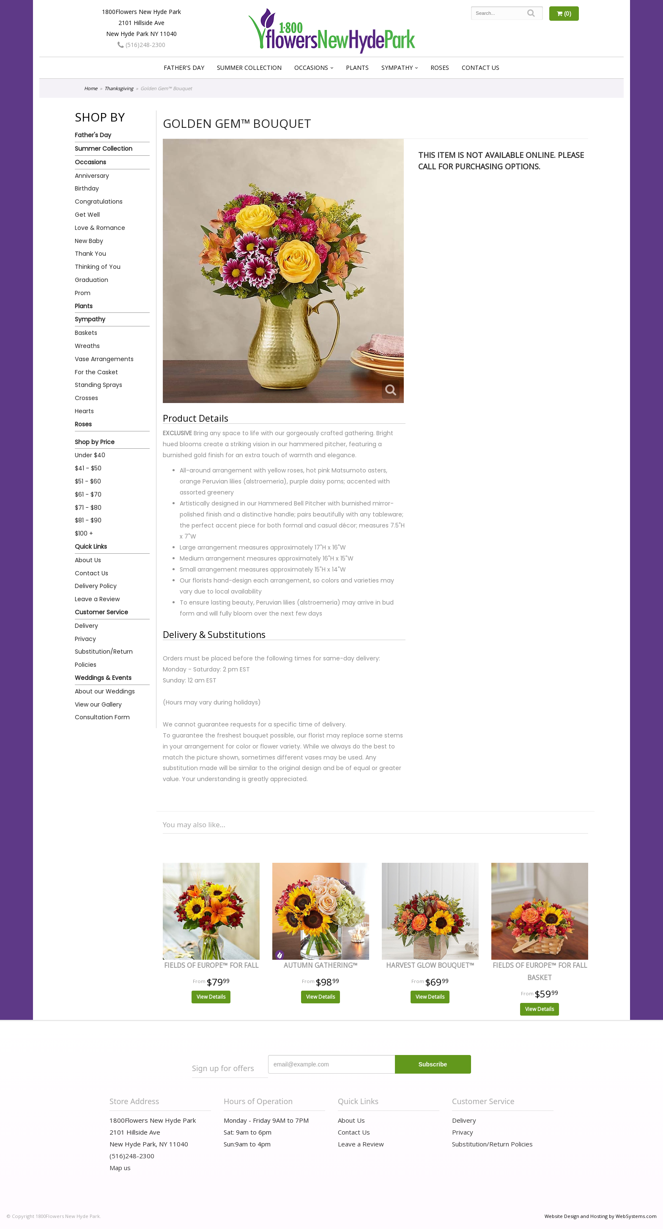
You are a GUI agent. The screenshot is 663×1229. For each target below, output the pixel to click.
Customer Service (101, 612)
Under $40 (90, 455)
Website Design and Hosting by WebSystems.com (601, 1216)
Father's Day (184, 68)
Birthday (87, 188)
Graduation (91, 280)
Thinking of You (98, 266)
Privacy (85, 639)
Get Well (87, 214)
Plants (357, 68)
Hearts (84, 411)
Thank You (90, 253)
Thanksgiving (118, 88)
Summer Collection (249, 68)
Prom (82, 293)
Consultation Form (102, 717)
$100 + (84, 533)
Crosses (86, 398)
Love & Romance (100, 228)
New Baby (89, 241)
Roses (439, 68)
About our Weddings (105, 691)
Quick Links (91, 546)
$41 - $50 (88, 468)
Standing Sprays (98, 385)
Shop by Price (95, 442)
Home (90, 88)
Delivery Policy (96, 586)
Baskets (86, 333)
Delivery (86, 625)
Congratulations (99, 201)
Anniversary (92, 175)
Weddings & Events (103, 678)
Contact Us (480, 68)
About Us (88, 560)
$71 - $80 (88, 507)
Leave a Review (97, 599)
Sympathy (397, 68)
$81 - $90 (88, 520)
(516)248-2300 (141, 45)
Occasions (311, 68)
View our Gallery (98, 704)
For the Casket (96, 372)
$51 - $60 (88, 481)
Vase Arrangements (104, 359)
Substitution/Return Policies (104, 658)
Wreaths (87, 346)
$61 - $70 (88, 494)
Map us (120, 1167)
